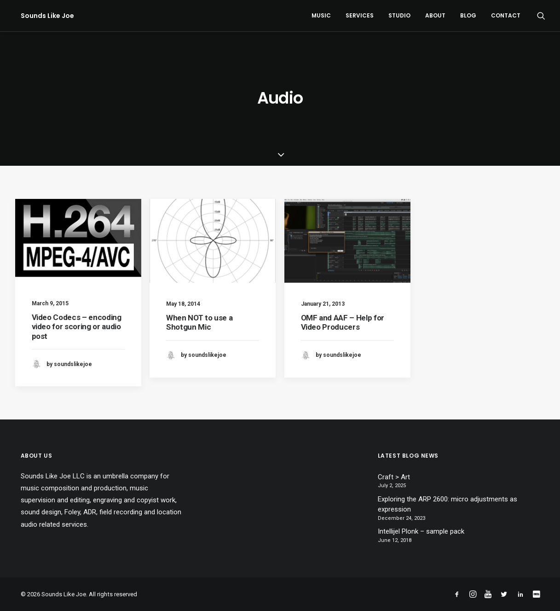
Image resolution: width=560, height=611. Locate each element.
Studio (399, 15)
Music (321, 15)
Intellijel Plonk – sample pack (421, 531)
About (435, 15)
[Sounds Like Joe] (42, 15)
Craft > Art (394, 477)
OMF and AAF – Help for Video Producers (343, 322)
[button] (541, 15)
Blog (468, 15)
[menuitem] (321, 15)
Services (360, 15)
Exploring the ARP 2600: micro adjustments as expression (447, 504)
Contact (505, 15)
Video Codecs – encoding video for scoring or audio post (76, 327)
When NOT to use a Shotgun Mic (199, 322)
